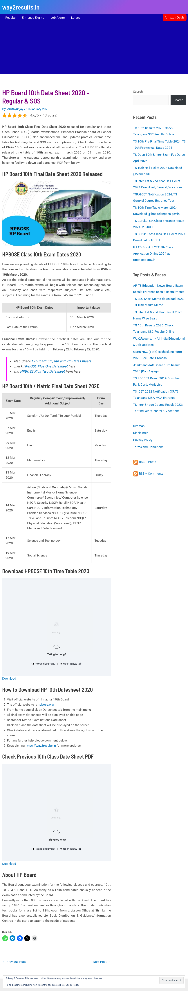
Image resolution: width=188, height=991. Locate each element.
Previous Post (14, 962)
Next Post (102, 962)
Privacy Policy (142, 440)
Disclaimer (140, 433)
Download (9, 678)
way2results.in (20, 7)
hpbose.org (46, 704)
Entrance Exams (33, 17)
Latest (75, 17)
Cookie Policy (72, 985)
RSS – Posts (144, 462)
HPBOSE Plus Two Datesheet (42, 371)
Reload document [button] (43, 663)
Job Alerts (57, 17)
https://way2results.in (41, 745)
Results (10, 17)
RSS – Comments (148, 473)
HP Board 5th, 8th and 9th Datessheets (61, 361)
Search (138, 91)
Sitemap (139, 426)
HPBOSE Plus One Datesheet (45, 366)
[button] (175, 17)
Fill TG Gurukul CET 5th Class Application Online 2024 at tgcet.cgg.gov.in (153, 253)
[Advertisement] (94, 48)
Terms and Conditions (148, 447)
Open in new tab (71, 663)
